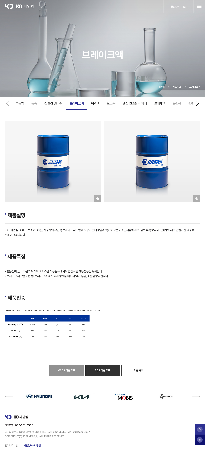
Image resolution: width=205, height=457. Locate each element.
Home (161, 90)
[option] (39, 396)
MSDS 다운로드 (66, 370)
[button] (197, 103)
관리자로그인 (11, 445)
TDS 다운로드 (102, 370)
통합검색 (178, 6)
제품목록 (138, 370)
